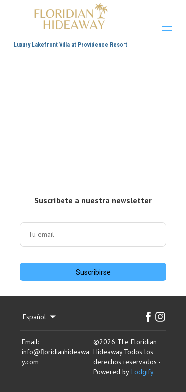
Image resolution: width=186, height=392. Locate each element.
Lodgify (142, 371)
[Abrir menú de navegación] (167, 27)
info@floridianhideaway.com (55, 356)
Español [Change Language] (40, 316)
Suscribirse (93, 272)
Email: (30, 341)
